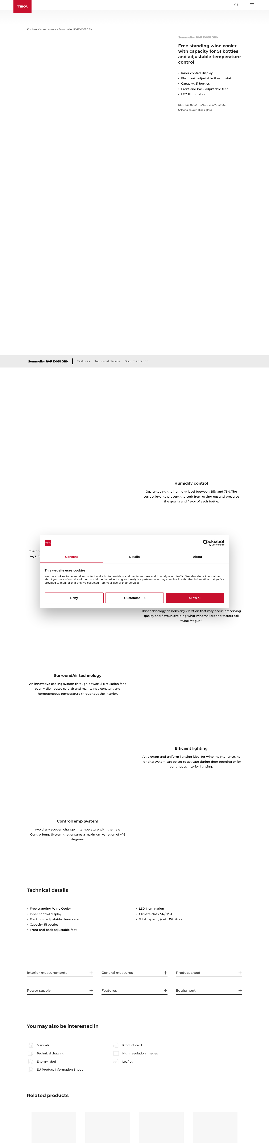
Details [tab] (134, 556)
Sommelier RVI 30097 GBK (50, 1083)
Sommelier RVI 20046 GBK (104, 1083)
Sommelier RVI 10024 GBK (215, 1081)
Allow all (195, 598)
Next (245, 1084)
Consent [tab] (71, 556)
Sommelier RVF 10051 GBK (48, 287)
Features (83, 287)
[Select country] (244, 5)
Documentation (136, 287)
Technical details (107, 287)
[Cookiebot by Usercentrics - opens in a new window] (206, 543)
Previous (24, 1084)
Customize (134, 598)
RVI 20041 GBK (152, 1081)
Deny (74, 598)
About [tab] (197, 556)
